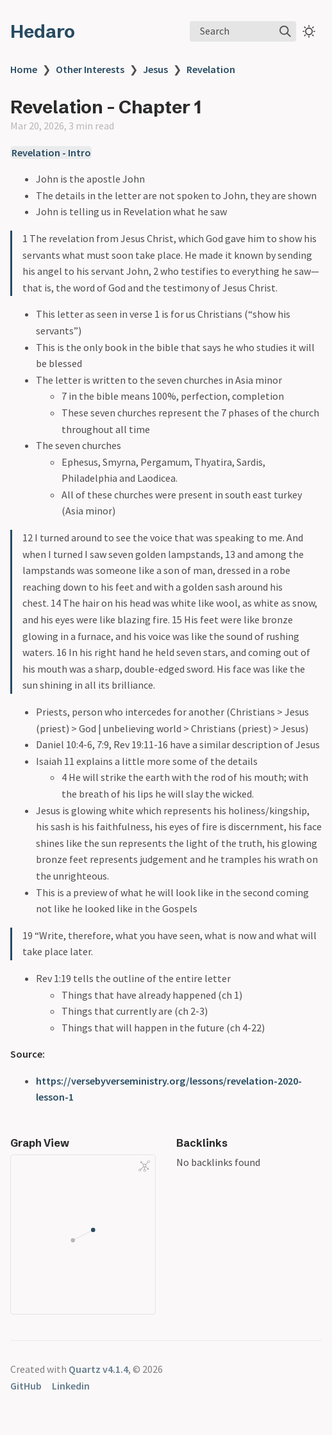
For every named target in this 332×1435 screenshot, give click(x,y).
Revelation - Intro (51, 152)
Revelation (211, 69)
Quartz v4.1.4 (98, 1369)
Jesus (155, 69)
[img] (285, 31)
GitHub (26, 1385)
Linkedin (71, 1385)
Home (23, 69)
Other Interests (90, 69)
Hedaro (42, 31)
